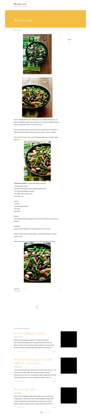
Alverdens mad (20, 4)
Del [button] (68, 35)
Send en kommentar (22, 351)
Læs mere (53, 351)
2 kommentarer (20, 381)
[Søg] (72, 4)
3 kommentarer (20, 407)
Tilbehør (69, 43)
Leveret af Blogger (45, 412)
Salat (69, 41)
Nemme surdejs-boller (25, 389)
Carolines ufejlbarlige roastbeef (29, 333)
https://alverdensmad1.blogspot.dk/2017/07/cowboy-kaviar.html (35, 139)
